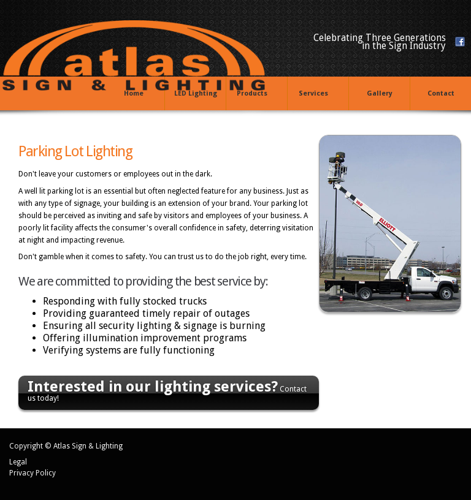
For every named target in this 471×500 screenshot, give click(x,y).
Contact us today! (167, 390)
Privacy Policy (32, 473)
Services (315, 94)
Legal (18, 462)
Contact (440, 93)
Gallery (379, 93)
